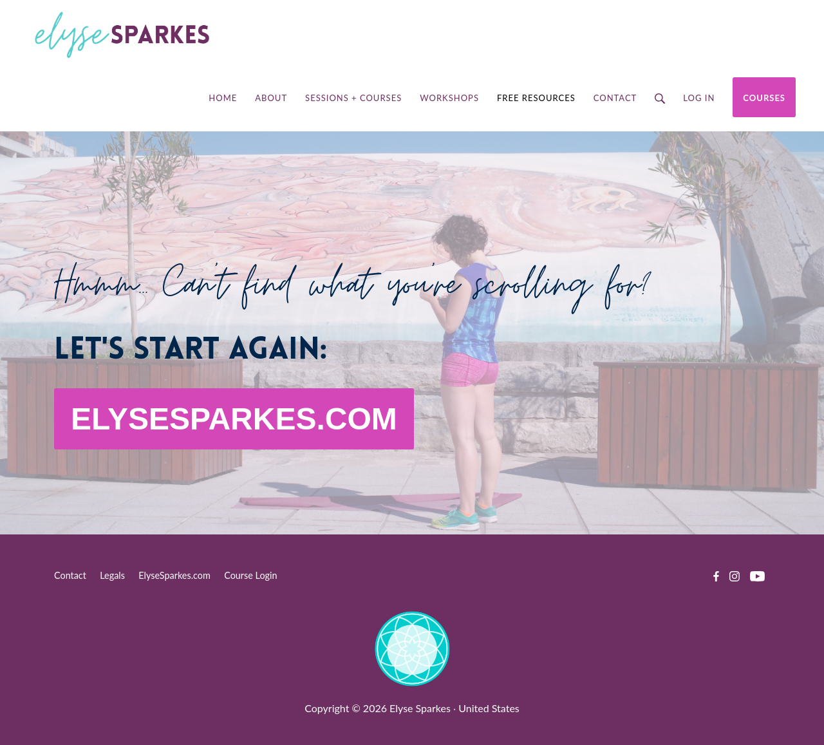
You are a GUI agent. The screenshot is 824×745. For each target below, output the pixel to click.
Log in (699, 98)
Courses (764, 98)
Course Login (250, 575)
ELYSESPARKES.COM (234, 419)
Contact (70, 575)
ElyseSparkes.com (174, 575)
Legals (112, 575)
